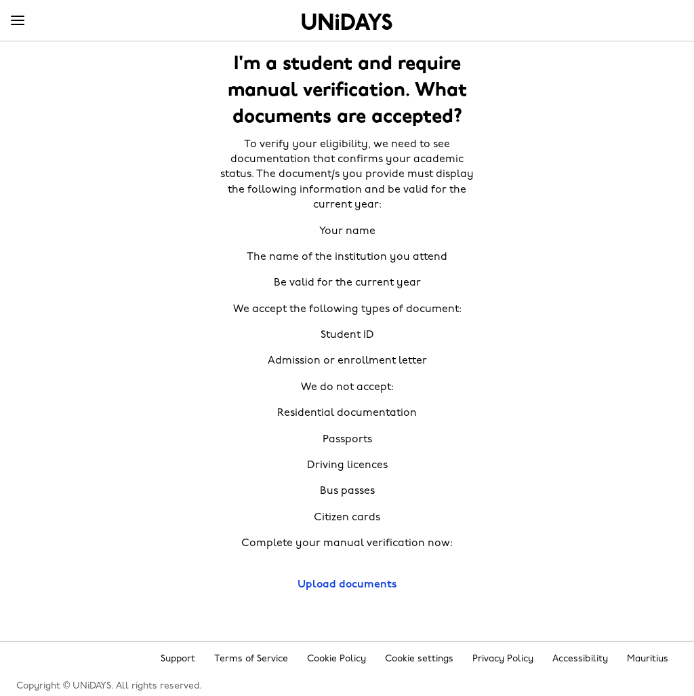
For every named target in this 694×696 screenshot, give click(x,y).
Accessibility (580, 659)
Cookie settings (419, 659)
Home (347, 21)
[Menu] (17, 21)
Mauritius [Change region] (647, 659)
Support (178, 659)
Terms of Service (251, 659)
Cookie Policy (336, 659)
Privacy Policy (502, 659)
